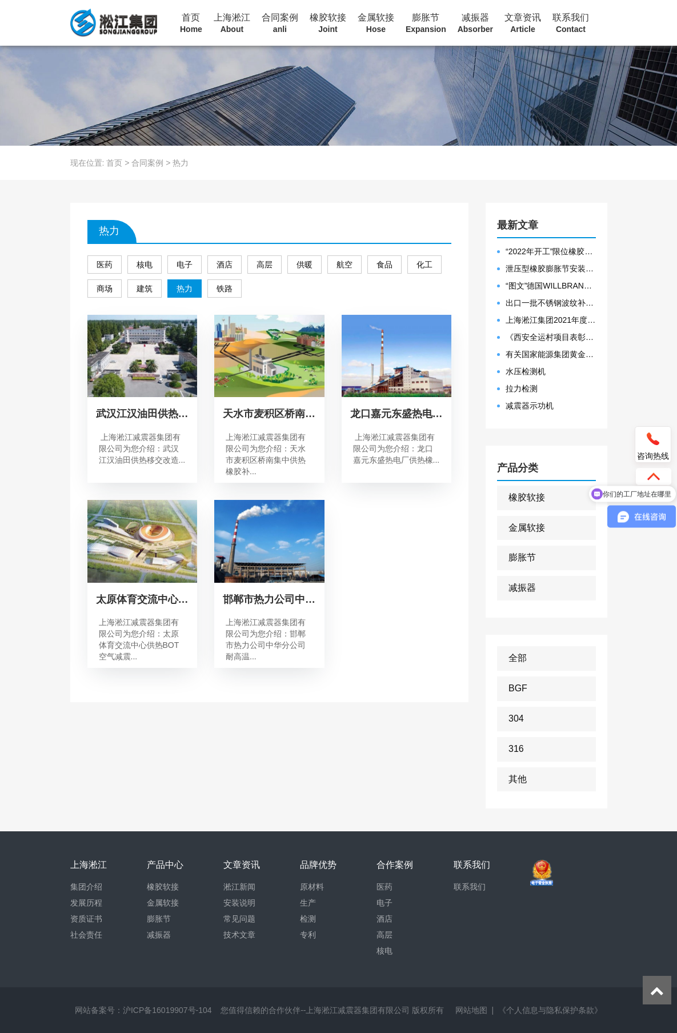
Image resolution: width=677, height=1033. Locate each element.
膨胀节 (426, 23)
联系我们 (570, 23)
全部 (517, 658)
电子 (185, 264)
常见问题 (239, 918)
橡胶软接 (328, 23)
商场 (105, 288)
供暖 (305, 264)
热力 (185, 288)
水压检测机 (526, 371)
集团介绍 (86, 886)
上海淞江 (232, 23)
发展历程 (86, 902)
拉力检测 (522, 388)
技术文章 (239, 934)
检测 (308, 918)
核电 (145, 264)
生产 (308, 902)
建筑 (145, 288)
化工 (424, 264)
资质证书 (86, 918)
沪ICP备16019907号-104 (167, 1010)
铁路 (225, 288)
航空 (344, 264)
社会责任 (86, 934)
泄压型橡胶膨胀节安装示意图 (551, 268)
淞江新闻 (239, 886)
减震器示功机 (530, 405)
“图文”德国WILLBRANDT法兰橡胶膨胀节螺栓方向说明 (551, 285)
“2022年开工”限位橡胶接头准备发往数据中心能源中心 (551, 251)
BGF (517, 688)
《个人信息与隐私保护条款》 (550, 1010)
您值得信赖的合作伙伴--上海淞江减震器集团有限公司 (315, 1010)
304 (516, 718)
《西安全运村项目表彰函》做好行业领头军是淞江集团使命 (551, 337)
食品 (384, 264)
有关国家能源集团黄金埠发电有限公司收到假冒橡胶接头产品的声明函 (551, 354)
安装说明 (239, 902)
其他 (517, 779)
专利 (308, 934)
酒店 (225, 264)
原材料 (312, 886)
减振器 (475, 23)
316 (516, 749)
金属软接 (376, 23)
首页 (191, 23)
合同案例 (280, 23)
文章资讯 (522, 23)
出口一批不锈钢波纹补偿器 (551, 302)
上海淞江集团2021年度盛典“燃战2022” (551, 320)
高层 (265, 264)
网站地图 (471, 1010)
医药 (105, 264)
